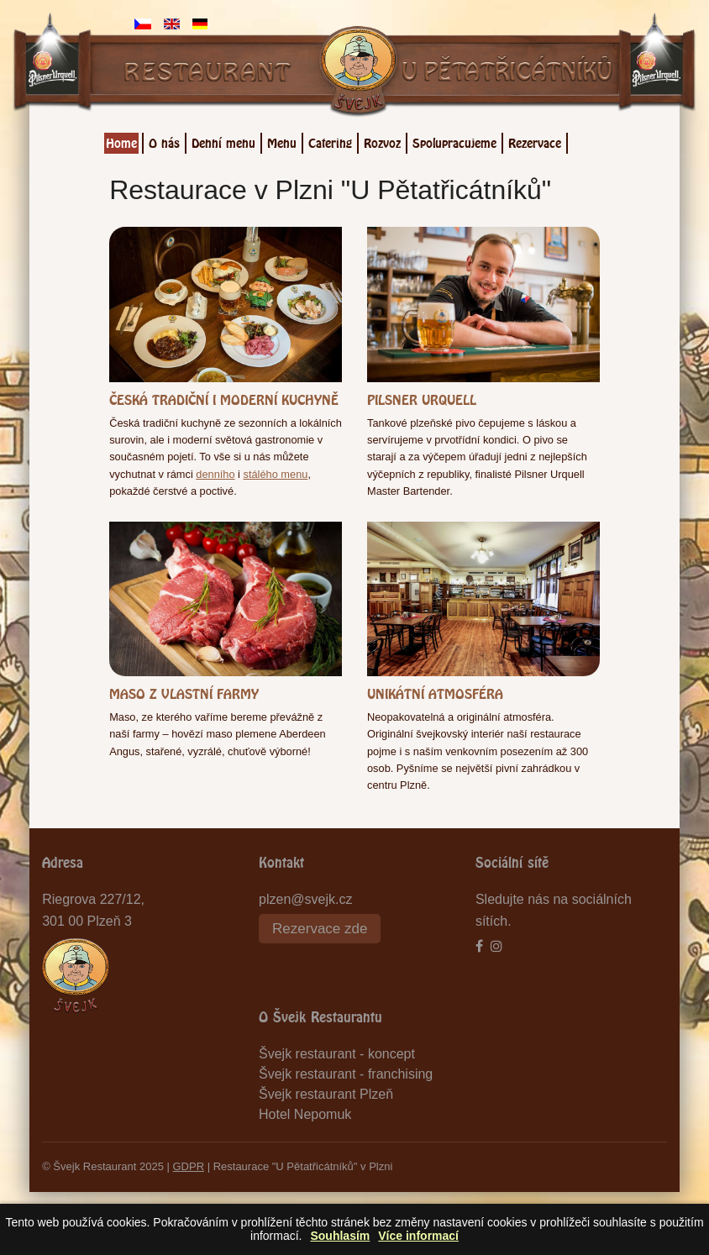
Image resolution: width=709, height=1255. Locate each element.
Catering (330, 141)
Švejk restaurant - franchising (346, 1074)
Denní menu (223, 141)
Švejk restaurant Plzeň (326, 1094)
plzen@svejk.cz (305, 899)
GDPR (189, 1166)
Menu (282, 141)
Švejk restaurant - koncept (337, 1054)
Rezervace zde (319, 929)
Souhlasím (340, 1235)
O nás (164, 141)
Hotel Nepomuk (305, 1114)
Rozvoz (382, 141)
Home (121, 141)
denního (215, 474)
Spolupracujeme (454, 141)
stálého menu (276, 474)
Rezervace (534, 141)
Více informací (418, 1235)
